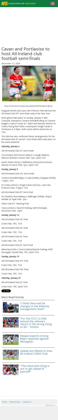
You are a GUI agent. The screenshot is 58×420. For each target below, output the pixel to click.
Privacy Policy (14, 402)
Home (4, 402)
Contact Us (26, 402)
